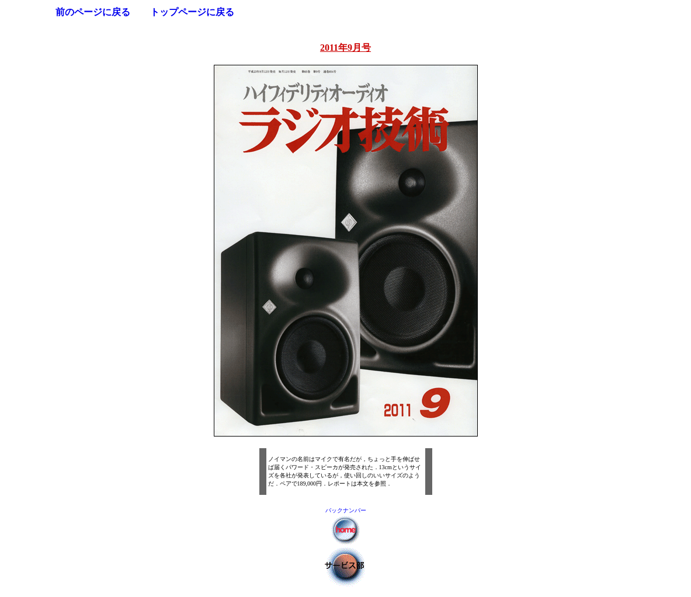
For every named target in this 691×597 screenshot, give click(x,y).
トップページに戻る (192, 12)
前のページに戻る (92, 12)
